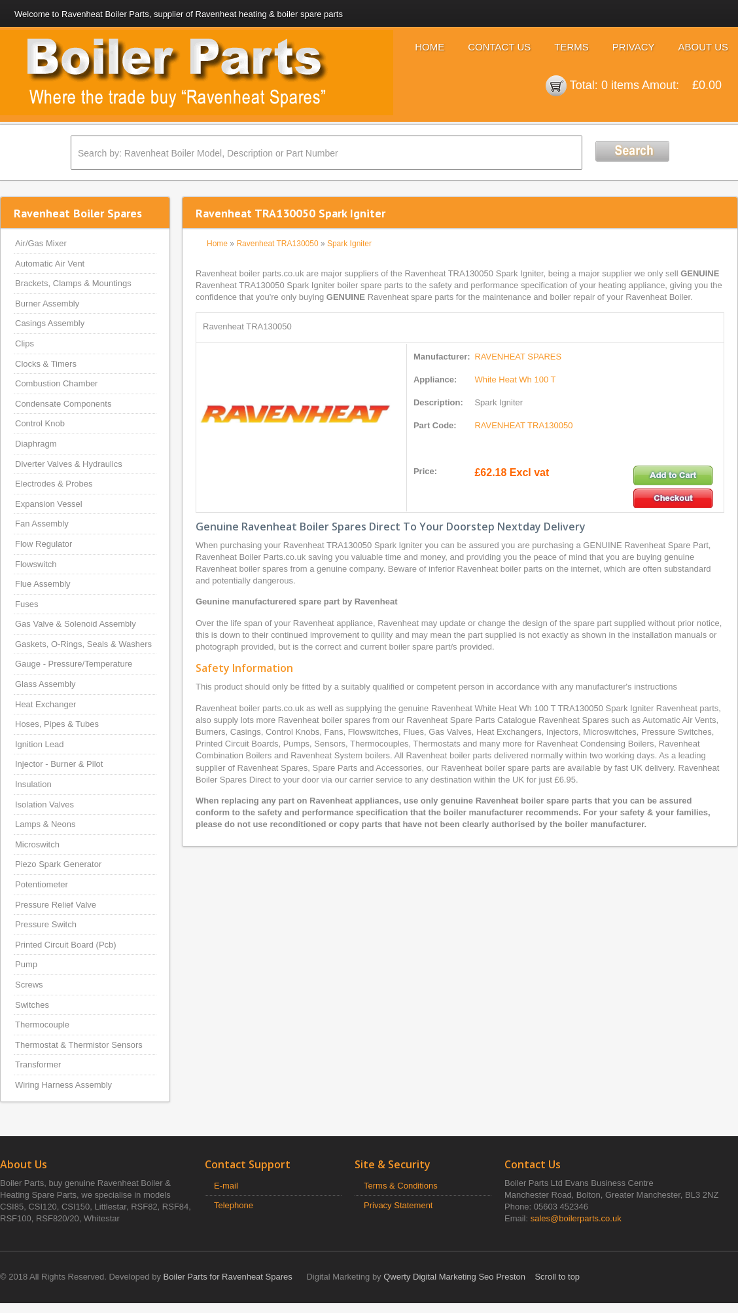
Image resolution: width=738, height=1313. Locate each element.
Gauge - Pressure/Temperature (73, 664)
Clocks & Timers (46, 364)
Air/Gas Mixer (41, 243)
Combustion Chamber (56, 383)
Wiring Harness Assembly (63, 1085)
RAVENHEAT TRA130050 (523, 425)
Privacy (633, 46)
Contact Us (499, 46)
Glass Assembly (45, 684)
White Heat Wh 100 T (514, 379)
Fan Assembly (42, 523)
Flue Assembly (43, 584)
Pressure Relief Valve (55, 905)
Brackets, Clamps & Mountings (73, 283)
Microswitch (37, 844)
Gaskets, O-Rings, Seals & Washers (83, 644)
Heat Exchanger (45, 704)
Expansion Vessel (48, 504)
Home (429, 46)
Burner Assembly (47, 303)
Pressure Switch (46, 924)
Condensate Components (63, 404)
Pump (26, 964)
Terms (571, 46)
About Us (703, 46)
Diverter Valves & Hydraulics (68, 464)
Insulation (33, 784)
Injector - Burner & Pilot (59, 764)
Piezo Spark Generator (58, 864)
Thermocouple (42, 1024)
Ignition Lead (39, 744)
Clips (24, 343)
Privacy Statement (398, 1205)
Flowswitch (36, 564)
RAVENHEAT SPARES (517, 356)
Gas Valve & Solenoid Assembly (75, 624)
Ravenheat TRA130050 (277, 243)
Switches (32, 1005)
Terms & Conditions (401, 1186)
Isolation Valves (44, 804)
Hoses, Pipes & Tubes (57, 724)
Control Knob (40, 423)
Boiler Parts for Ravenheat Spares (228, 1277)
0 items (620, 85)
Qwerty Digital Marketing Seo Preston (454, 1277)
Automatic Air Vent (49, 263)
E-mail (226, 1186)
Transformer (38, 1064)
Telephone (233, 1205)
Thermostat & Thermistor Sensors (79, 1045)
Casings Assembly (49, 323)
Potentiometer (41, 884)
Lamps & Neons (45, 824)
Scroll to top (557, 1277)
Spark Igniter (349, 243)
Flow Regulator (43, 544)
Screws (29, 984)
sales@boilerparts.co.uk (576, 1218)
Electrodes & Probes (54, 484)
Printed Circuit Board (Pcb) (65, 945)
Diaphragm (36, 444)
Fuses (26, 604)
